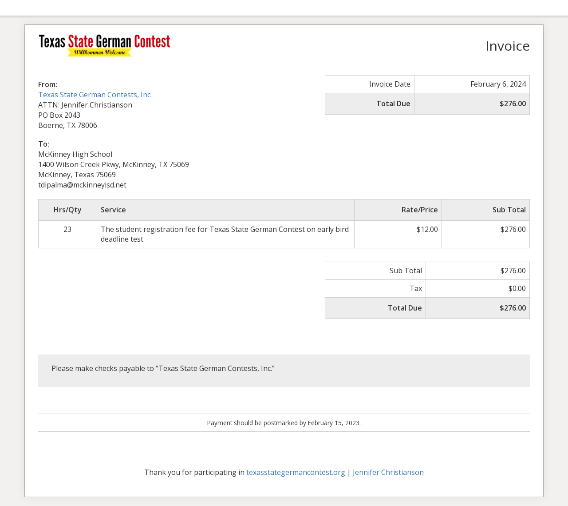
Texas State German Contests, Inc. (95, 95)
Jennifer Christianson (388, 472)
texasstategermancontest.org (295, 472)
